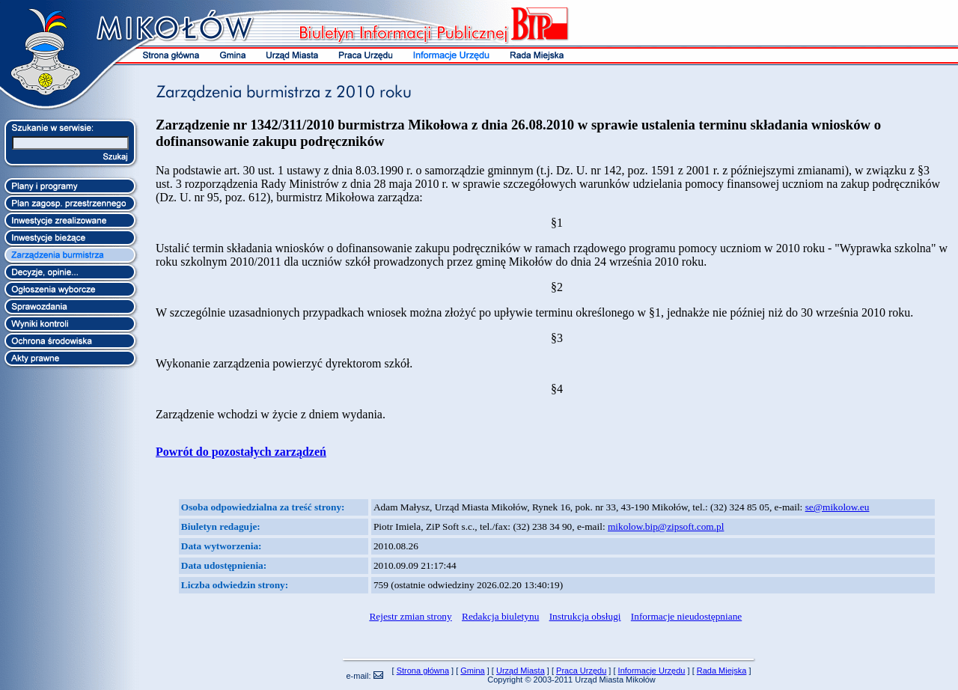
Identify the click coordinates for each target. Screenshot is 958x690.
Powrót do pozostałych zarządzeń (241, 451)
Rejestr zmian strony (410, 616)
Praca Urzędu (581, 670)
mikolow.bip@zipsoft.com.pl (666, 526)
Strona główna (423, 670)
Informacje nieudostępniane (686, 616)
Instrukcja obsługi (585, 616)
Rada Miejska (722, 670)
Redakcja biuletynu (500, 616)
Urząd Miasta (520, 670)
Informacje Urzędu (652, 670)
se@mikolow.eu (837, 507)
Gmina (472, 670)
